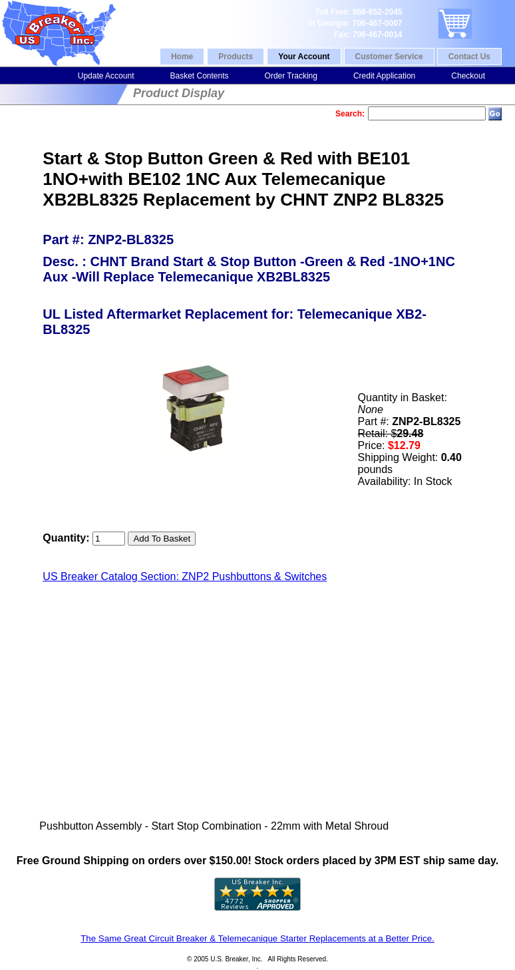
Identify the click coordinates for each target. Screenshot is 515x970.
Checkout (468, 76)
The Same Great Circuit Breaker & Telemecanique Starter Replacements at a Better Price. (257, 938)
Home (182, 56)
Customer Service (389, 56)
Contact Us (469, 56)
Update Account (106, 76)
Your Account (303, 56)
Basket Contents (199, 76)
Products (235, 56)
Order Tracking (291, 76)
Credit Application (384, 76)
